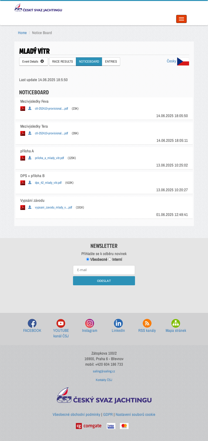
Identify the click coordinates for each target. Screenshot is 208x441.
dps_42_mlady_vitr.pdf (45, 182)
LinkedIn (118, 326)
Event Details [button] (33, 61)
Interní (115, 259)
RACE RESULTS (62, 61)
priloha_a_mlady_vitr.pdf (46, 158)
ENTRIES (111, 61)
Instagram (89, 326)
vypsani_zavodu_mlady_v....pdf (50, 207)
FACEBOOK (32, 326)
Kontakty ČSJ (104, 380)
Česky (178, 61)
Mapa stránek (176, 326)
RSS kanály (147, 326)
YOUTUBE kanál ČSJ (61, 329)
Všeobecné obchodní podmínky (76, 414)
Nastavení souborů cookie (135, 414)
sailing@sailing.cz (104, 371)
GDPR (108, 414)
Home (22, 32)
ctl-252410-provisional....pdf (48, 108)
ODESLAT (104, 281)
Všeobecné (96, 259)
